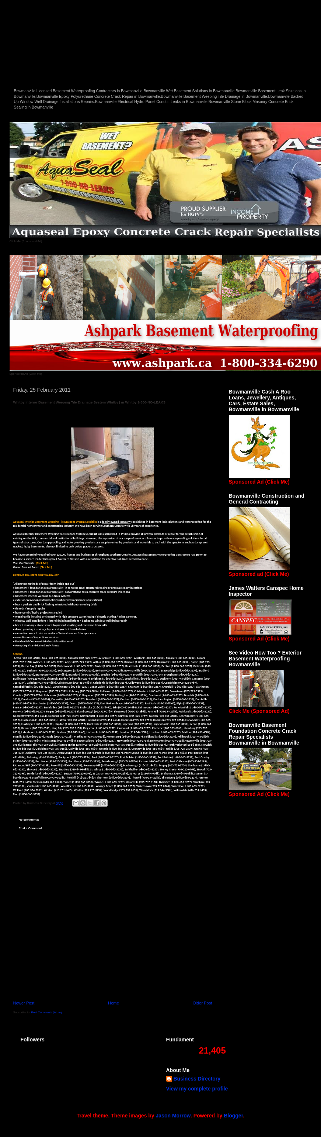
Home (113, 1003)
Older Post (202, 1003)
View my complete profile (197, 1089)
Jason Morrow (173, 1116)
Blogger (233, 1116)
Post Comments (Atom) (46, 1012)
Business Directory (197, 1079)
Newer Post (24, 1003)
